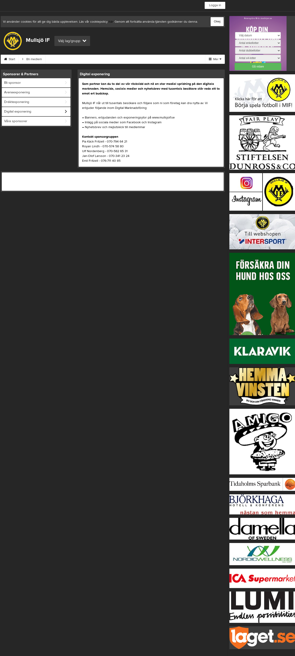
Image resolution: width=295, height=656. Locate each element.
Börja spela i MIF (171, 59)
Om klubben (117, 59)
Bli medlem (32, 59)
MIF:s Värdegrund (63, 59)
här (111, 22)
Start (9, 59)
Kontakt (92, 59)
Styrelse (143, 59)
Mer (215, 59)
